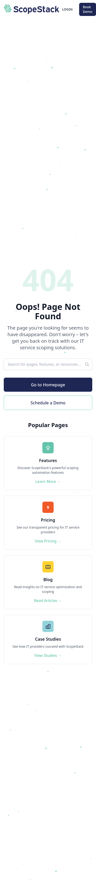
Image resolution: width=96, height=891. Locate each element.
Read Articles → (48, 600)
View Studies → (48, 655)
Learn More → (48, 481)
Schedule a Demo (47, 403)
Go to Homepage (48, 384)
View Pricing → (48, 541)
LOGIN (67, 9)
